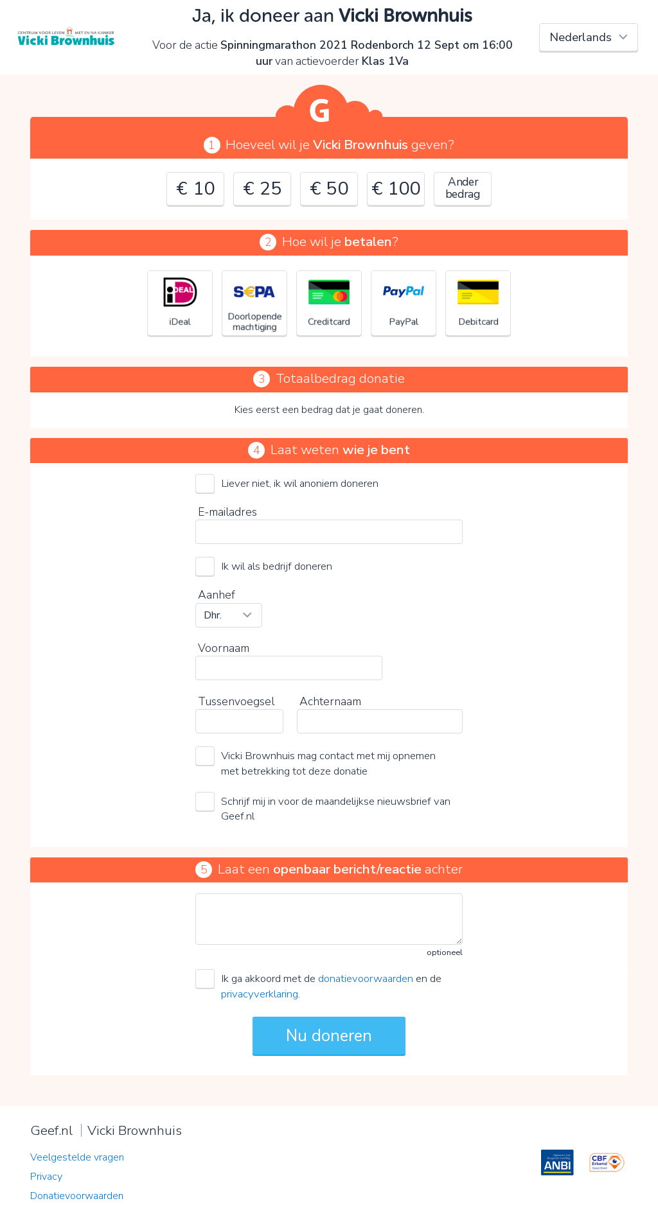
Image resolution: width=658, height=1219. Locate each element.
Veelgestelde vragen (77, 1157)
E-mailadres (227, 512)
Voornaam (223, 648)
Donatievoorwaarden (76, 1196)
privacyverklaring (259, 994)
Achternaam (330, 701)
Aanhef (216, 594)
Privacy (46, 1177)
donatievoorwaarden (365, 978)
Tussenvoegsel (236, 701)
